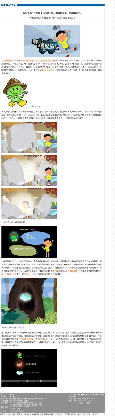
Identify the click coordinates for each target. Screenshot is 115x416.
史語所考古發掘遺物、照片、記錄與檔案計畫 (35, 60)
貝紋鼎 (57, 271)
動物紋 (27, 274)
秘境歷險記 (8, 60)
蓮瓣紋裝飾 (72, 271)
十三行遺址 (8, 274)
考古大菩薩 (46, 70)
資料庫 (40, 339)
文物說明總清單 (27, 339)
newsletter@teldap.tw (16, 411)
